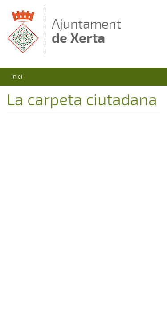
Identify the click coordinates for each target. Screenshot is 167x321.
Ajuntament (86, 31)
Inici (16, 76)
